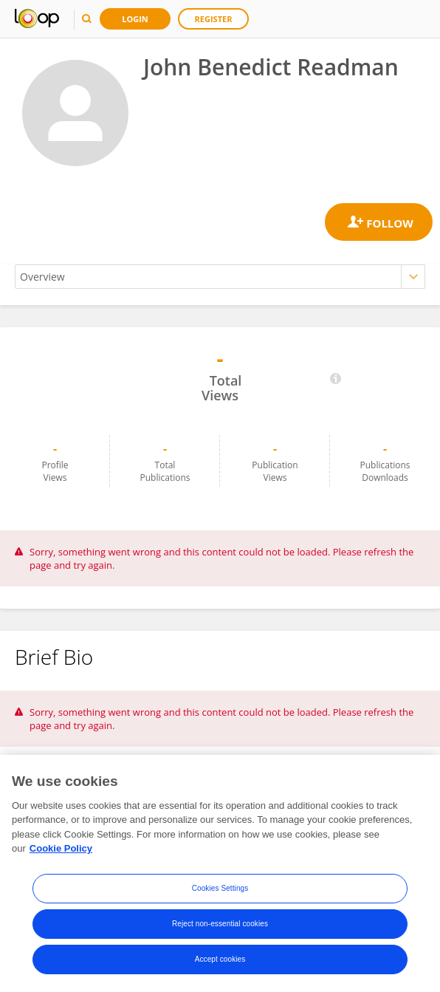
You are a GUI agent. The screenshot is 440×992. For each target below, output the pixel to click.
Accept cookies (220, 959)
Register (214, 18)
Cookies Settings (220, 888)
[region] (220, 873)
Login (135, 18)
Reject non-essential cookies (220, 924)
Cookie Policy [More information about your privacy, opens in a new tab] (61, 848)
